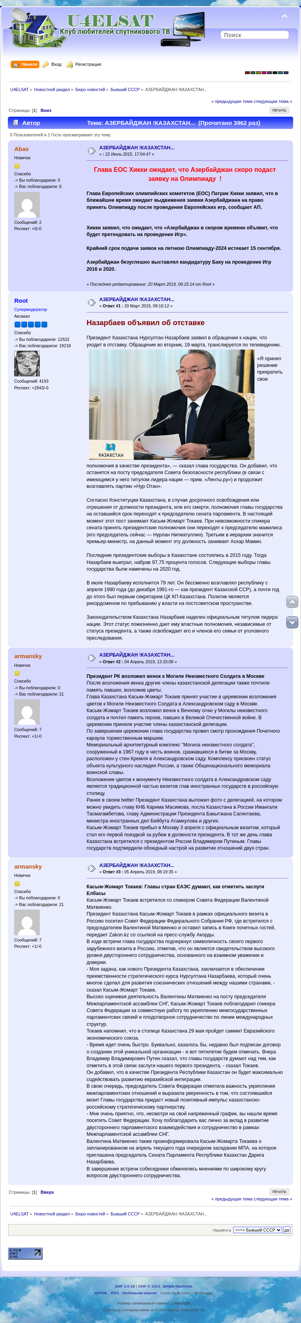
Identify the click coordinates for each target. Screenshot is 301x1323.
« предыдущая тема (231, 101)
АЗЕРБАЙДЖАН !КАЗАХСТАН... (137, 148)
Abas (21, 148)
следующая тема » (273, 101)
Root (21, 300)
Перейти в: (222, 1230)
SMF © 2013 (149, 1286)
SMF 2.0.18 (125, 1286)
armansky (28, 656)
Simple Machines (177, 1286)
